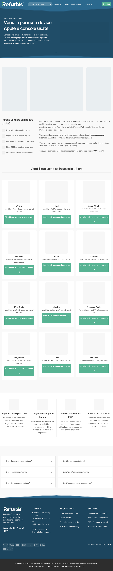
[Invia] (50, 4)
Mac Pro (56, 307)
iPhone (19, 206)
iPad (56, 206)
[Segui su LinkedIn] (5, 531)
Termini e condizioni (94, 544)
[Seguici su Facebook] (17, 528)
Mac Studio (19, 307)
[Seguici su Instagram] (20, 528)
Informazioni (77, 4)
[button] (97, 4)
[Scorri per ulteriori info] (56, 52)
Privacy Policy (106, 544)
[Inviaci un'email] (23, 528)
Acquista (58, 4)
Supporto (88, 4)
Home (6, 18)
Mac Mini (94, 256)
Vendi (67, 4)
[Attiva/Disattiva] (51, 461)
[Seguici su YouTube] (7, 531)
